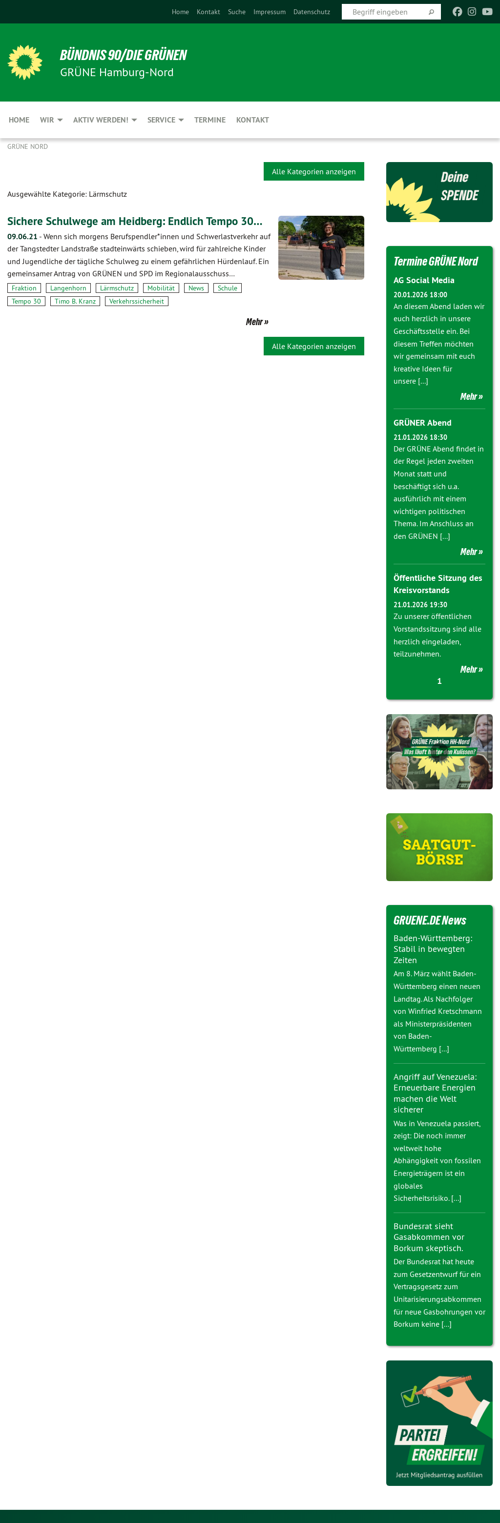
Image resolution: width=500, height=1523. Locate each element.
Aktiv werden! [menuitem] (100, 120)
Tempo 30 (26, 301)
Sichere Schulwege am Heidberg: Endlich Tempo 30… (139, 220)
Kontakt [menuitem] (252, 120)
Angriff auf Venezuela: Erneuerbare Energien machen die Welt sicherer (435, 1092)
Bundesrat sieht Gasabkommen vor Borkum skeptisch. (429, 1235)
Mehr (254, 321)
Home (180, 11)
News (196, 288)
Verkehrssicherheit (136, 301)
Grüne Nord (27, 146)
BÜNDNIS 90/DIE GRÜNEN (127, 54)
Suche (237, 11)
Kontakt (208, 11)
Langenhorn (68, 288)
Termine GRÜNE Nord (438, 261)
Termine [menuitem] (210, 120)
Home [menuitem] (19, 120)
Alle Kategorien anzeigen (314, 171)
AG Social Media (424, 280)
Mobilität (161, 288)
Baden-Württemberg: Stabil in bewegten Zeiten (433, 947)
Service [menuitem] (161, 120)
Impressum (269, 11)
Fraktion (24, 288)
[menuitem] (180, 11)
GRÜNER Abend (423, 422)
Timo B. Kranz (75, 301)
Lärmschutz (117, 288)
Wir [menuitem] (47, 120)
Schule (227, 288)
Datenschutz (311, 11)
